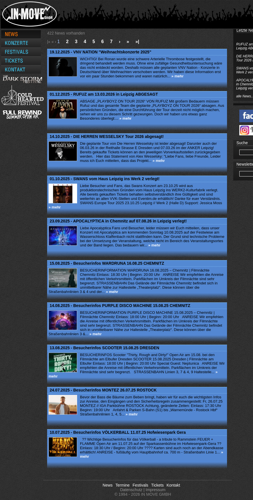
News (108, 485)
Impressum (155, 489)
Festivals (140, 485)
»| (137, 41)
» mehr (177, 76)
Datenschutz (131, 489)
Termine (122, 485)
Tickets (157, 485)
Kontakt (173, 485)
